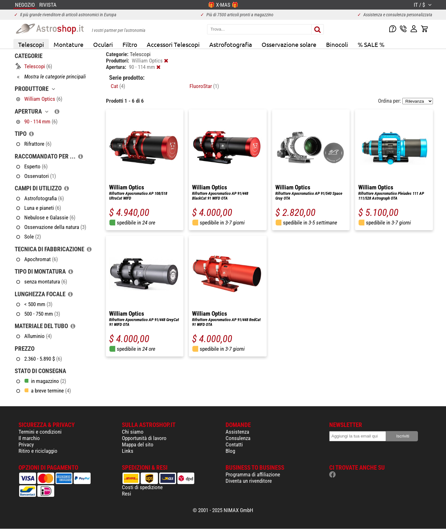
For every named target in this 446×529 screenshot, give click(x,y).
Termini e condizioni (40, 432)
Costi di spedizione (142, 487)
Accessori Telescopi (173, 44)
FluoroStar (204, 86)
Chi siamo (133, 432)
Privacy (26, 444)
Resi (126, 493)
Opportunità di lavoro (144, 438)
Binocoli (337, 44)
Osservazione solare (289, 44)
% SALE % (371, 44)
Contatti (234, 444)
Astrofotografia (230, 44)
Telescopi (31, 44)
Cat (118, 86)
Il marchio (29, 438)
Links (127, 451)
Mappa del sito (137, 444)
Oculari (103, 44)
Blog (230, 451)
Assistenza (237, 432)
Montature (69, 44)
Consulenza (238, 438)
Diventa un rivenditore (249, 481)
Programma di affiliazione (253, 474)
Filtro (130, 44)
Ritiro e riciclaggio (38, 451)
